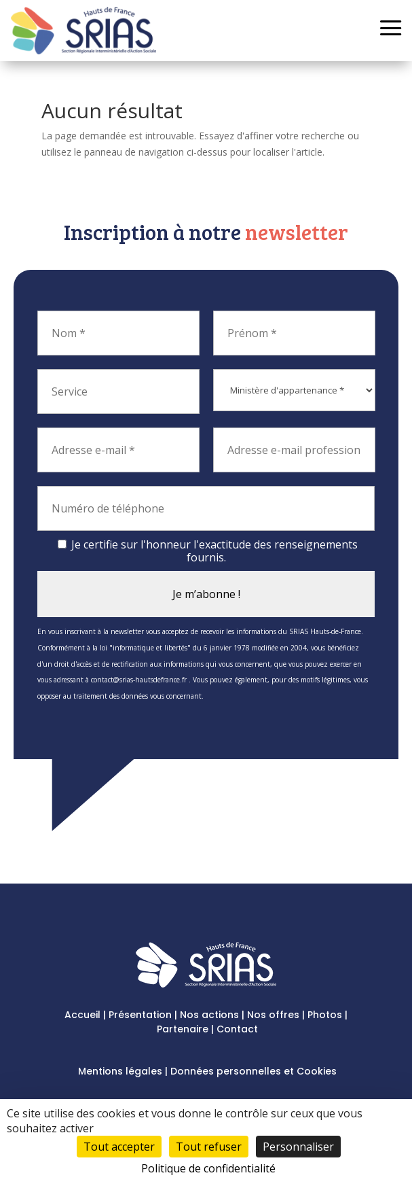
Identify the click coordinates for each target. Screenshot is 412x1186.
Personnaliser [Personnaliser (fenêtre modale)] (298, 1146)
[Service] (118, 391)
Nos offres (273, 1015)
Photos (324, 1015)
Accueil (82, 1015)
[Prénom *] (294, 333)
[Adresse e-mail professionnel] (294, 450)
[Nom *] (118, 333)
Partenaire (182, 1029)
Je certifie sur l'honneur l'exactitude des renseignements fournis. (208, 551)
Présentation (140, 1015)
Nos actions (209, 1015)
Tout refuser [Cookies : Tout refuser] (209, 1146)
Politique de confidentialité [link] (208, 1168)
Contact (237, 1029)
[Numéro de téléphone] (206, 508)
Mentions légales (120, 1071)
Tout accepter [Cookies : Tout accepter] (119, 1146)
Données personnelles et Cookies (253, 1071)
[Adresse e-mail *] (118, 450)
